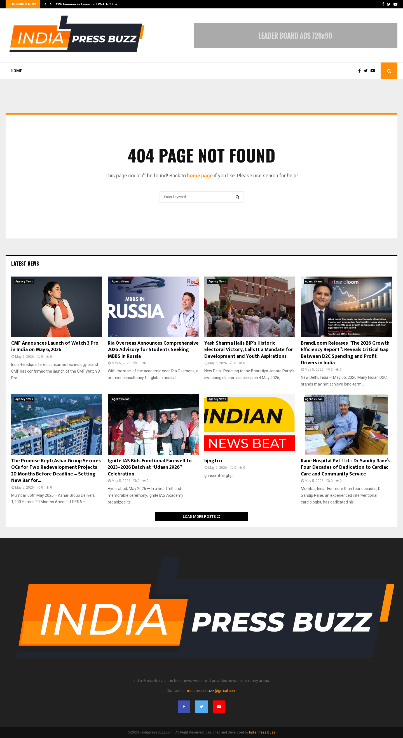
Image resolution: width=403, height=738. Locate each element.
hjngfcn (213, 461)
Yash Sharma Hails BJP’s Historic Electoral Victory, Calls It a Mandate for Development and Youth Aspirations (248, 350)
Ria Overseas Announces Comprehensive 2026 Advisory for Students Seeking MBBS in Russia (153, 350)
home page (200, 175)
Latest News (25, 263)
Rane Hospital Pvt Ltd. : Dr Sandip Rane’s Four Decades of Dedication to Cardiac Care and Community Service (345, 467)
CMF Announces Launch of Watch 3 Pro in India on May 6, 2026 (55, 346)
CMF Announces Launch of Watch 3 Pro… (88, 4)
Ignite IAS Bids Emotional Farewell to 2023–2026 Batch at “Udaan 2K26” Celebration (150, 467)
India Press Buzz (262, 732)
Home (16, 71)
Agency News (24, 281)
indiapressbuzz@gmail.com (211, 690)
